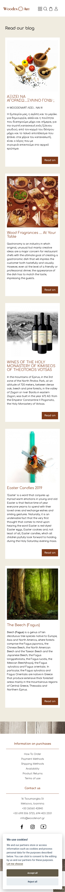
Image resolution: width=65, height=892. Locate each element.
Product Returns (33, 773)
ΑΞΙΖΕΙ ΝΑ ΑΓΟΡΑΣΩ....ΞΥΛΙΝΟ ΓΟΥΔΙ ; (32, 102)
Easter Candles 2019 (32, 494)
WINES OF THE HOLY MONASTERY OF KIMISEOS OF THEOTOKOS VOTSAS (32, 362)
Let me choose (15, 863)
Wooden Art (16, 8)
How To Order (32, 754)
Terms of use (32, 778)
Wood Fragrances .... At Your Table (32, 235)
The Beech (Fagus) (32, 636)
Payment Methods (32, 759)
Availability (32, 768)
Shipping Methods (32, 764)
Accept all (32, 873)
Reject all (32, 881)
